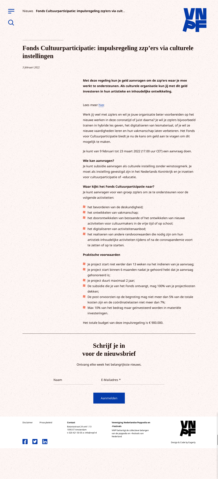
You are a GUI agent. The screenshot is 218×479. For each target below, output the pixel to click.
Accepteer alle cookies (189, 462)
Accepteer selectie (189, 472)
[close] (213, 419)
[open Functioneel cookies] (212, 440)
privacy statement (201, 429)
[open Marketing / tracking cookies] (212, 450)
